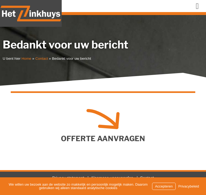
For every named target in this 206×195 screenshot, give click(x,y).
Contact (41, 59)
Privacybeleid (188, 186)
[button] (197, 6)
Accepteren (164, 186)
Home (26, 59)
